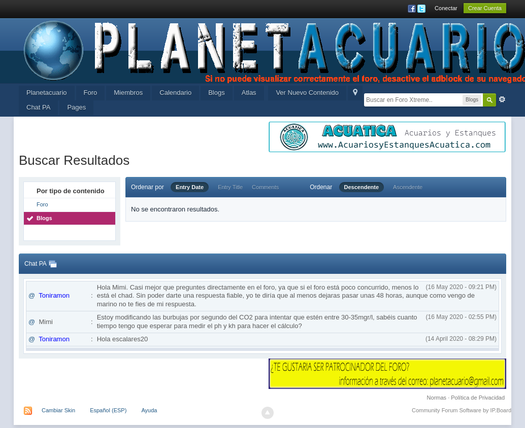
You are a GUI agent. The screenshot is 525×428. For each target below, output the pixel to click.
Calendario (175, 92)
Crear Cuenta (485, 8)
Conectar (446, 8)
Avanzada (502, 99)
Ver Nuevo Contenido (307, 92)
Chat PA (38, 107)
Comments (265, 187)
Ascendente (407, 187)
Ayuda (149, 410)
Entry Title (230, 187)
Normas (437, 398)
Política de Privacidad (478, 398)
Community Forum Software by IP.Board (461, 410)
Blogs (216, 92)
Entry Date (190, 187)
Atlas (249, 92)
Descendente (361, 187)
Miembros (128, 92)
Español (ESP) (108, 410)
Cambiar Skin (58, 410)
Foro (90, 92)
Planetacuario (46, 92)
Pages (76, 107)
